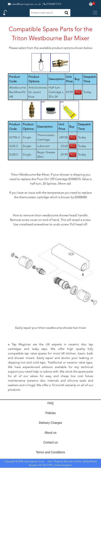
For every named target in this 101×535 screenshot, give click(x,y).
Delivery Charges (50, 422)
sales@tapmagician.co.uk (24, 4)
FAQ (50, 403)
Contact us (50, 442)
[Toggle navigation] (95, 12)
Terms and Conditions (50, 452)
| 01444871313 (51, 4)
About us (50, 432)
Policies (50, 413)
